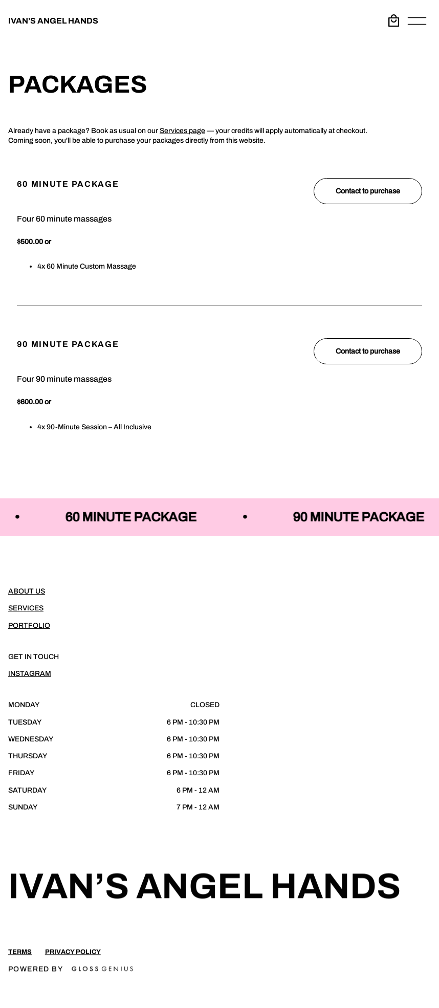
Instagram (29, 673)
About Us (26, 591)
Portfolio (29, 625)
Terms (20, 956)
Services (25, 608)
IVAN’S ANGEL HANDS (53, 20)
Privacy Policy (73, 956)
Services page (182, 131)
